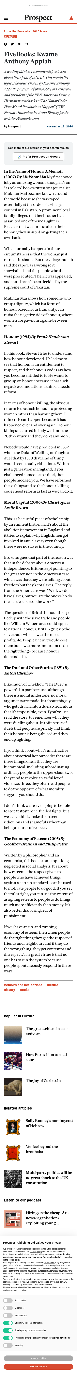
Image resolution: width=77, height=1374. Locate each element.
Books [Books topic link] (24, 990)
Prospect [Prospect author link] (14, 126)
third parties (49, 1263)
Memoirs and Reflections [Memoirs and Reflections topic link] (23, 985)
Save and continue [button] (38, 1367)
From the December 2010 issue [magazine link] (25, 31)
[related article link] (38, 1037)
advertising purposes (37, 1271)
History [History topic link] (9, 990)
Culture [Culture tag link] (10, 36)
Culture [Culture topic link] (52, 985)
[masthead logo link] (38, 18)
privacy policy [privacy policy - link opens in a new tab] (36, 1252)
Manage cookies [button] (38, 1358)
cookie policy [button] (14, 1260)
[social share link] (26, 44)
